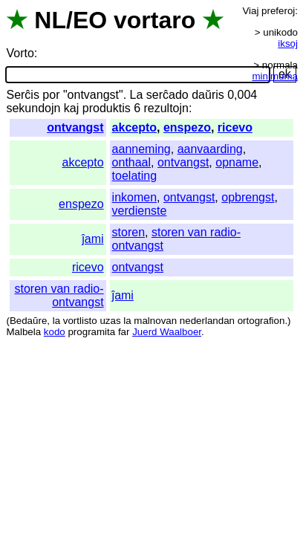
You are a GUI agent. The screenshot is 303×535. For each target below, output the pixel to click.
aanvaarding (210, 149)
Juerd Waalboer (166, 331)
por (50, 94)
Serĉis (22, 94)
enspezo (187, 127)
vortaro (154, 20)
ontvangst (75, 127)
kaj (71, 108)
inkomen (134, 197)
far (124, 331)
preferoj (278, 10)
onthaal (132, 162)
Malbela (23, 331)
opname (236, 162)
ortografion (261, 320)
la (56, 320)
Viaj (250, 10)
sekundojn (33, 108)
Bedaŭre (28, 320)
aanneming (141, 149)
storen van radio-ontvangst (59, 295)
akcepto (134, 127)
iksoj (288, 43)
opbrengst (247, 197)
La (136, 94)
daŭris (208, 94)
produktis (106, 108)
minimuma (275, 76)
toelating (134, 175)
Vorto (19, 53)
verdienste (139, 210)
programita (91, 331)
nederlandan (207, 320)
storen (128, 232)
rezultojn (165, 108)
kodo (54, 331)
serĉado (167, 94)
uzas (110, 320)
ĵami (92, 239)
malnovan (155, 320)
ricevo (235, 127)
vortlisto (80, 320)
